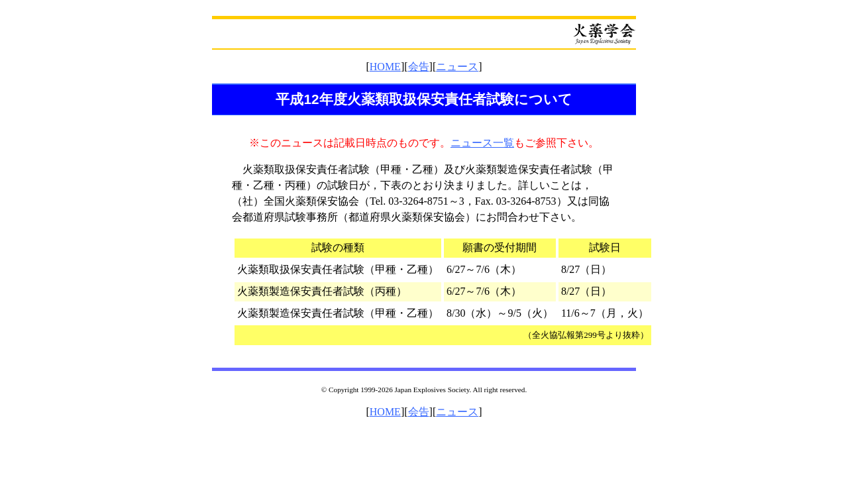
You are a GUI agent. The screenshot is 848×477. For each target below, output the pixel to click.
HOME (385, 66)
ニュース (457, 66)
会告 (418, 66)
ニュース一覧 (482, 142)
